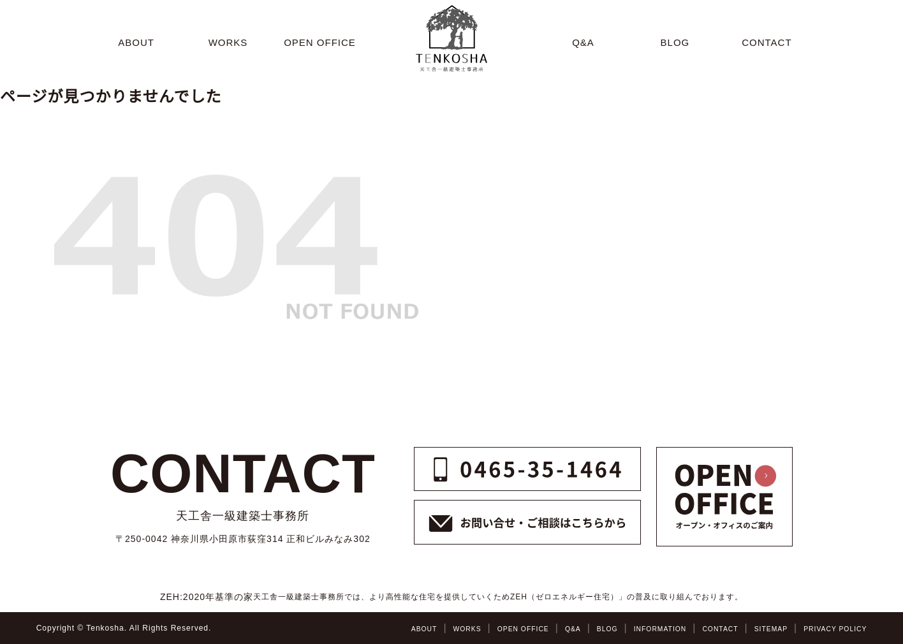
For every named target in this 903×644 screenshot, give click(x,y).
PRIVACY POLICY (831, 628)
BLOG (580, 628)
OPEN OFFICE (488, 628)
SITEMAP (760, 628)
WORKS (427, 628)
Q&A (543, 628)
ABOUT (380, 628)
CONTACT (704, 628)
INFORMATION (638, 628)
